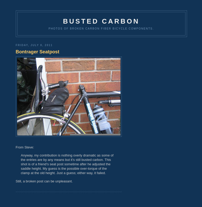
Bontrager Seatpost (37, 51)
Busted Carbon (101, 21)
